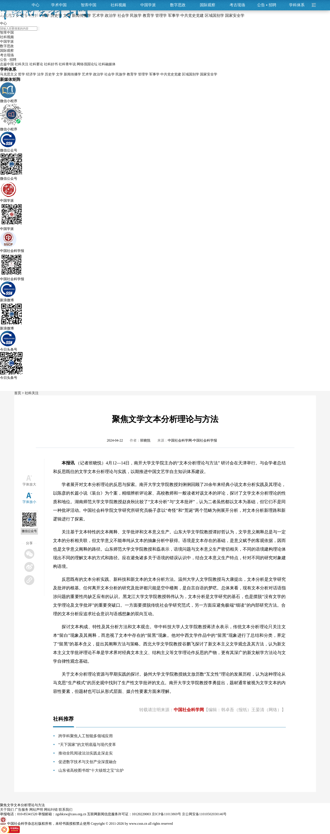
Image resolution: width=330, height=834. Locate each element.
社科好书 (51, 64)
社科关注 (21, 64)
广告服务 (21, 809)
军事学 (154, 74)
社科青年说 (67, 64)
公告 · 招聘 (8, 59)
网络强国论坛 (87, 64)
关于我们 (7, 809)
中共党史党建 (170, 74)
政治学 (98, 74)
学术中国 (59, 5)
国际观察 (207, 5)
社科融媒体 (107, 64)
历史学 (50, 74)
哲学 (21, 74)
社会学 (109, 74)
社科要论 (36, 64)
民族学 (121, 74)
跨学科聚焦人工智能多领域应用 (85, 736)
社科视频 (118, 5)
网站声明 (36, 809)
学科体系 (298, 5)
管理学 (143, 74)
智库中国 (88, 5)
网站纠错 (51, 809)
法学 (40, 74)
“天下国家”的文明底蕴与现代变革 (87, 744)
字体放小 (29, 502)
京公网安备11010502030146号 (204, 814)
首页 (17, 393)
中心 (35, 5)
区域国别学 (190, 74)
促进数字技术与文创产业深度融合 (87, 762)
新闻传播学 (72, 74)
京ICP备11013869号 (166, 814)
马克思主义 (8, 74)
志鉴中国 (7, 64)
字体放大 (29, 484)
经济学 (31, 74)
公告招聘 (266, 5)
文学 (59, 74)
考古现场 (237, 5)
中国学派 (148, 5)
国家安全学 (208, 74)
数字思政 (178, 5)
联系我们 (65, 809)
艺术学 (87, 74)
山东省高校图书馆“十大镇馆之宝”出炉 (91, 770)
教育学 (132, 74)
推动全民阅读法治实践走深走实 (85, 753)
